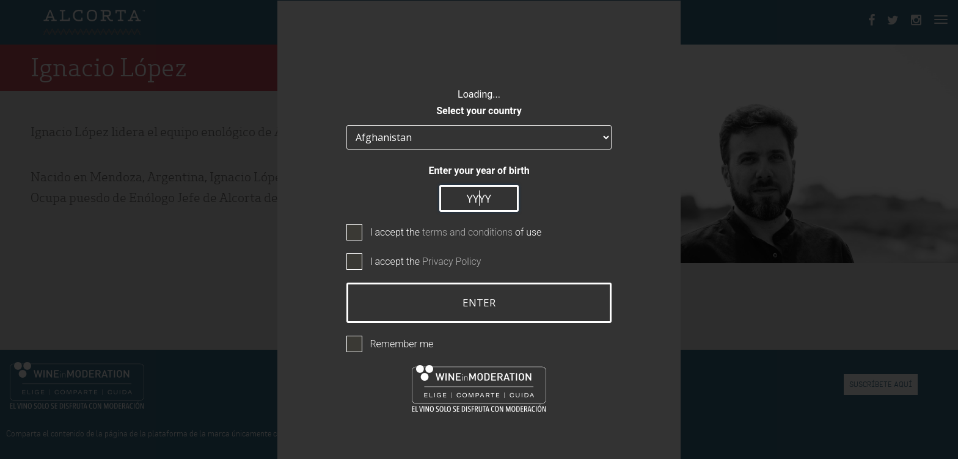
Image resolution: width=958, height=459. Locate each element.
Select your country (479, 111)
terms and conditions (467, 232)
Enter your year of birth (478, 170)
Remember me (401, 344)
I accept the (425, 261)
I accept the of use (455, 232)
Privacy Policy (451, 261)
